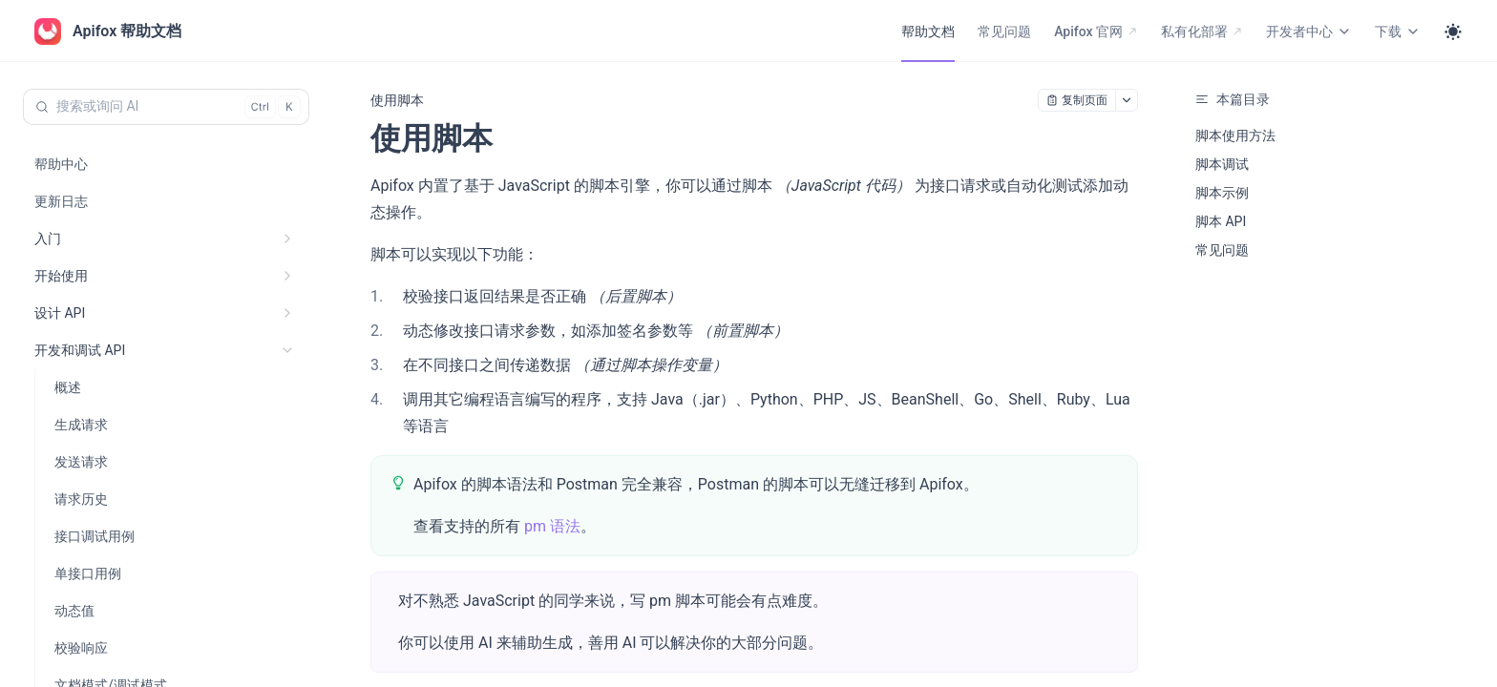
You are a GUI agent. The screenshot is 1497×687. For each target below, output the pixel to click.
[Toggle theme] (1453, 31)
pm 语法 (552, 526)
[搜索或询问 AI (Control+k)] (166, 107)
